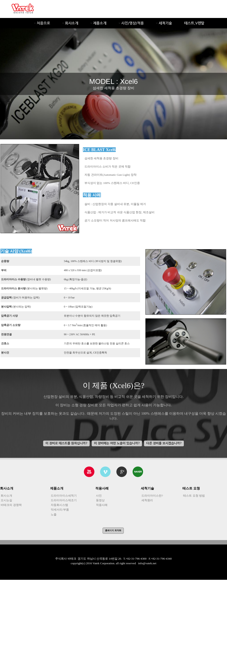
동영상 (100, 500)
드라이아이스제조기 (63, 500)
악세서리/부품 (59, 509)
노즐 (53, 514)
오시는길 (6, 500)
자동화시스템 (59, 505)
